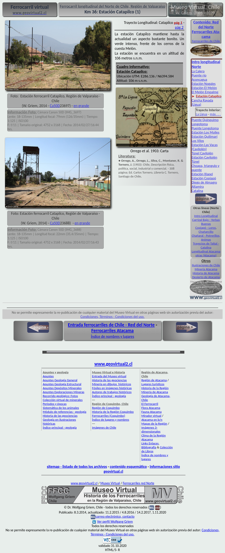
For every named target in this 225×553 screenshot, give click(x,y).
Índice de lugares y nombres (110, 420)
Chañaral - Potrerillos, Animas (206, 238)
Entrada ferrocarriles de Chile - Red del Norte (111, 325)
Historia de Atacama (206, 273)
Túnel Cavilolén (202, 153)
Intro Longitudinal (206, 216)
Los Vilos (198, 141)
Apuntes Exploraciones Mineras (63, 392)
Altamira (198, 186)
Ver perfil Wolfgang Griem (113, 521)
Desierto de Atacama (206, 277)
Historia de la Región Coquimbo (113, 412)
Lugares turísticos (152, 384)
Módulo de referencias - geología (64, 412)
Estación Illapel (202, 174)
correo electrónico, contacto (115, 516)
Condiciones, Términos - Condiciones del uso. (112, 317)
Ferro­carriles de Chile (206, 41)
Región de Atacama (154, 380)
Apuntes (48, 376)
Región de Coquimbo (106, 408)
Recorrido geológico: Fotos (60, 396)
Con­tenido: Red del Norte (206, 24)
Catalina (197, 191)
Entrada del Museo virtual (109, 376)
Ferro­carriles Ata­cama (206, 34)
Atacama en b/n (151, 420)
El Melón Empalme (205, 92)
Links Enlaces (149, 443)
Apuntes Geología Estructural (62, 384)
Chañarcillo (206, 232)
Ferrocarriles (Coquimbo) (108, 416)
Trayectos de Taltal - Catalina (206, 245)
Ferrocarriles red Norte (138, 483)
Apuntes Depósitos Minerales (62, 388)
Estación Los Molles (205, 132)
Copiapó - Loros (205, 228)
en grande (81, 105)
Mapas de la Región (154, 424)
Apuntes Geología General (60, 380)
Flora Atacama (150, 408)
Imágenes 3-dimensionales (150, 429)
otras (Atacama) (206, 255)
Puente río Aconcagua (199, 77)
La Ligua (201, 114)
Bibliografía (148, 447)
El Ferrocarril (149, 404)
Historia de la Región (155, 388)
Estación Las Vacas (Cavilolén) (205, 147)
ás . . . (217, 114)
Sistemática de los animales (61, 408)
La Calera (198, 71)
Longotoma (200, 124)
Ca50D (55, 105)
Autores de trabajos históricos (112, 392)
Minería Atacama (206, 269)
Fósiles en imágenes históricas (112, 388)
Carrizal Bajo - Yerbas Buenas (206, 222)
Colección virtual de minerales (62, 400)
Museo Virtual (110, 483)
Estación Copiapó (204, 178)
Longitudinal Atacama (206, 251)
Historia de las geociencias (60, 416)
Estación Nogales (204, 84)
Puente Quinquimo (205, 120)
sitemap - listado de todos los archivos (77, 466)
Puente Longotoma (205, 128)
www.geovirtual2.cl (113, 364)
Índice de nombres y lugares (112, 336)
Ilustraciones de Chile (206, 265)
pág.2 (179, 27)
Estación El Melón (204, 88)
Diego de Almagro (204, 182)
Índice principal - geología (59, 428)
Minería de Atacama (154, 392)
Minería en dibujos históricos (111, 384)
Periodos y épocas (54, 404)
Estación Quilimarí (205, 136)
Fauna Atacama (151, 412)
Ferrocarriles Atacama (112, 330)
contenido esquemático (128, 466)
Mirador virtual (151, 416)
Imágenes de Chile (104, 428)
